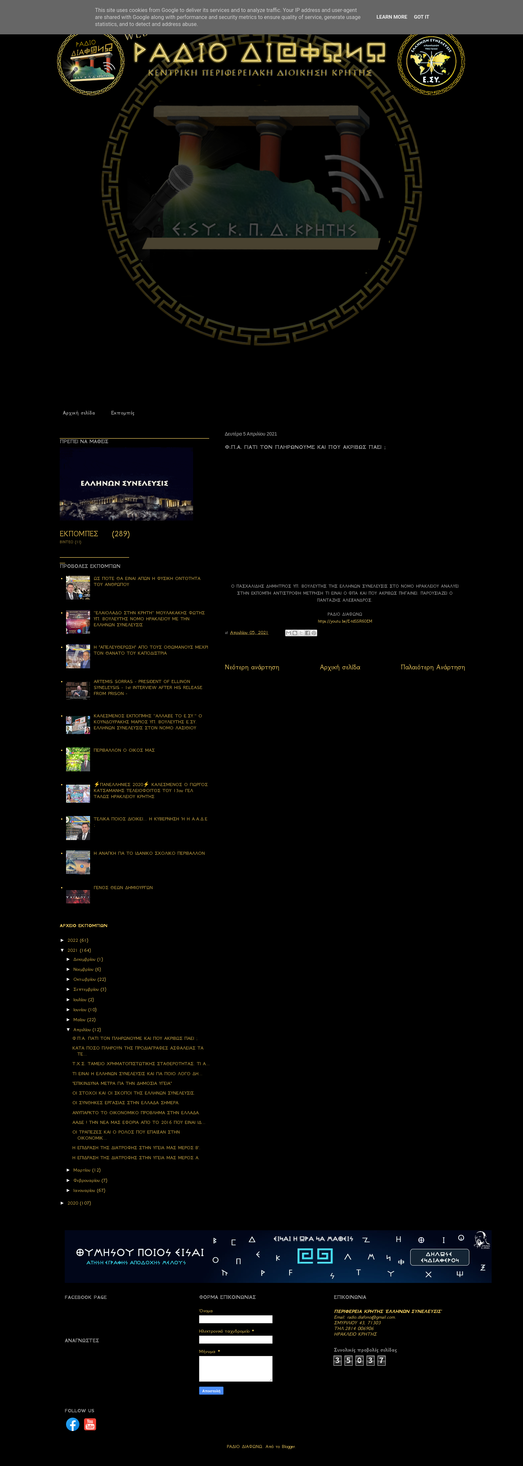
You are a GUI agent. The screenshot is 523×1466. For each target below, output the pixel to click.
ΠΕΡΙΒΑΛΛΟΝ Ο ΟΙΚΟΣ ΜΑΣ (124, 750)
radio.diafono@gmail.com (371, 1317)
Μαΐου (80, 1019)
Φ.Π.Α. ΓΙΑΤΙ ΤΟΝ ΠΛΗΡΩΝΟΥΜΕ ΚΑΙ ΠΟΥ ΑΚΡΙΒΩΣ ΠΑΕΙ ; (134, 1038)
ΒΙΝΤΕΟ (66, 542)
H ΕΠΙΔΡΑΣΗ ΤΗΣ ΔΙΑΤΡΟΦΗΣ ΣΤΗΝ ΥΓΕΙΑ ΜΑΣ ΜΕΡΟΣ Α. (136, 1158)
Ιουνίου (80, 1009)
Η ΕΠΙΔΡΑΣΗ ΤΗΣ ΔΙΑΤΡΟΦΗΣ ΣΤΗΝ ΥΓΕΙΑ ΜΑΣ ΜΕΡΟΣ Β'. (136, 1148)
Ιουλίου (80, 999)
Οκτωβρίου (85, 979)
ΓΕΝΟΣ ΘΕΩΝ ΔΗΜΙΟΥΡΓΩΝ (123, 887)
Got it (421, 17)
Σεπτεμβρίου (87, 989)
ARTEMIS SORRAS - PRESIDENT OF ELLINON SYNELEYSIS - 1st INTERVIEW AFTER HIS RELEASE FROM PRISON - (148, 687)
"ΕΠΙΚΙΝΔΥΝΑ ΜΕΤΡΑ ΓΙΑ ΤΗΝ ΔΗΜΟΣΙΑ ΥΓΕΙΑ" (122, 1083)
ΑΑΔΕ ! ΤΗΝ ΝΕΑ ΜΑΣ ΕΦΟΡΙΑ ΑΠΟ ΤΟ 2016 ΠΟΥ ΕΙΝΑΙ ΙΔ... (138, 1122)
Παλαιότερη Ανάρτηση (433, 667)
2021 (73, 950)
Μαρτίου (82, 1170)
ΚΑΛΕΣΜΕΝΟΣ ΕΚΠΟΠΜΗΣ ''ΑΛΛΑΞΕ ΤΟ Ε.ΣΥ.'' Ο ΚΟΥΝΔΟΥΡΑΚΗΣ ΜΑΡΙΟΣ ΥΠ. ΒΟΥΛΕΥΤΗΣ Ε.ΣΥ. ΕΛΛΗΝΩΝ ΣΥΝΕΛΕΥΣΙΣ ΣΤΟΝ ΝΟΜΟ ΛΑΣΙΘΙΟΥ (148, 722)
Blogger (288, 1446)
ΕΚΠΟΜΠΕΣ (79, 533)
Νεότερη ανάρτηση (252, 667)
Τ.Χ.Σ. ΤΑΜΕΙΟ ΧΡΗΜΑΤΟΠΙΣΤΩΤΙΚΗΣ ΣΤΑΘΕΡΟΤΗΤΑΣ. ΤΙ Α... (141, 1063)
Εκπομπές (122, 413)
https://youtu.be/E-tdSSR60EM (345, 621)
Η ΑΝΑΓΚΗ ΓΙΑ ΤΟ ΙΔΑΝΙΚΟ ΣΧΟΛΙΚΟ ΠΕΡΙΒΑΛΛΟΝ (149, 853)
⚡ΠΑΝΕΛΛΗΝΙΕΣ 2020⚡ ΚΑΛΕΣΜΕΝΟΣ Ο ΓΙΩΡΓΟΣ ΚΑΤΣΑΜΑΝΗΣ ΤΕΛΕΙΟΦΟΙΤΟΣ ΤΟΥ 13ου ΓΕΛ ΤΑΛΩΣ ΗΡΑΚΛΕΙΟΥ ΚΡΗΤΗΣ (151, 790)
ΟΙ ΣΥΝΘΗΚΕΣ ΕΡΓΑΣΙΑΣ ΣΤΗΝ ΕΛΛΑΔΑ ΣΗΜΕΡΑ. (126, 1103)
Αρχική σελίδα (79, 413)
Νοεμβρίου (84, 969)
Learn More (392, 17)
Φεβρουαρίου (87, 1180)
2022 (73, 940)
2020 (73, 1203)
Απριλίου (83, 1029)
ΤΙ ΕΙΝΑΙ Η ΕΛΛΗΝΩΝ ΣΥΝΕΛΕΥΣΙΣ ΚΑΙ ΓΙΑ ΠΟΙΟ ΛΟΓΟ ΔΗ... (137, 1073)
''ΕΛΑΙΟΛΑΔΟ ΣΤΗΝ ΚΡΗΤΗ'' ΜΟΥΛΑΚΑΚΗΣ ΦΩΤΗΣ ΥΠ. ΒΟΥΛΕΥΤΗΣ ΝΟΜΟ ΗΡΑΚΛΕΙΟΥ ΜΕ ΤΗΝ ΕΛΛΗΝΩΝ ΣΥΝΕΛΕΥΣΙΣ (149, 619)
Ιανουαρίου (85, 1190)
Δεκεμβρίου (85, 959)
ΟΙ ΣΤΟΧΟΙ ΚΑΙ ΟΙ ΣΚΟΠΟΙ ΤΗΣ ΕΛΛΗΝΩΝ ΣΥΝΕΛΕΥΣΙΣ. (133, 1093)
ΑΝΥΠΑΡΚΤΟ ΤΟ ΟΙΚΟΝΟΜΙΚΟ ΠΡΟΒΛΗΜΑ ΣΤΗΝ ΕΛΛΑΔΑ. (136, 1113)
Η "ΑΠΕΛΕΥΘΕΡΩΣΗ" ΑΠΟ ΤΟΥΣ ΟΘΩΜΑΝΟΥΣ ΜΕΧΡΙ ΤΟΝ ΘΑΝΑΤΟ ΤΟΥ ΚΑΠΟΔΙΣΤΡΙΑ (151, 650)
